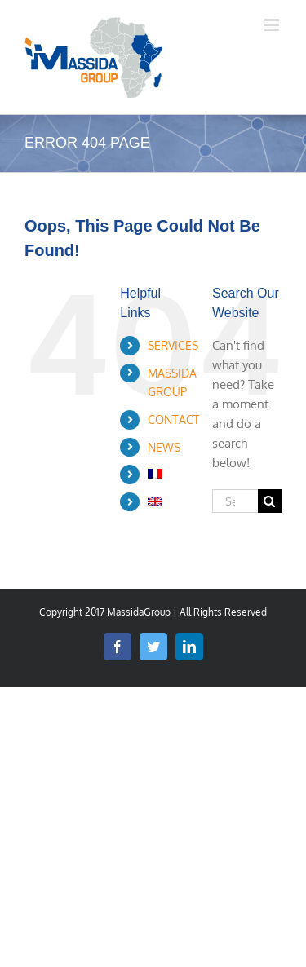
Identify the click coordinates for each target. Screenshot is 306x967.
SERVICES (173, 345)
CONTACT (174, 419)
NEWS (164, 447)
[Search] (270, 501)
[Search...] (235, 501)
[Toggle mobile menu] (273, 24)
